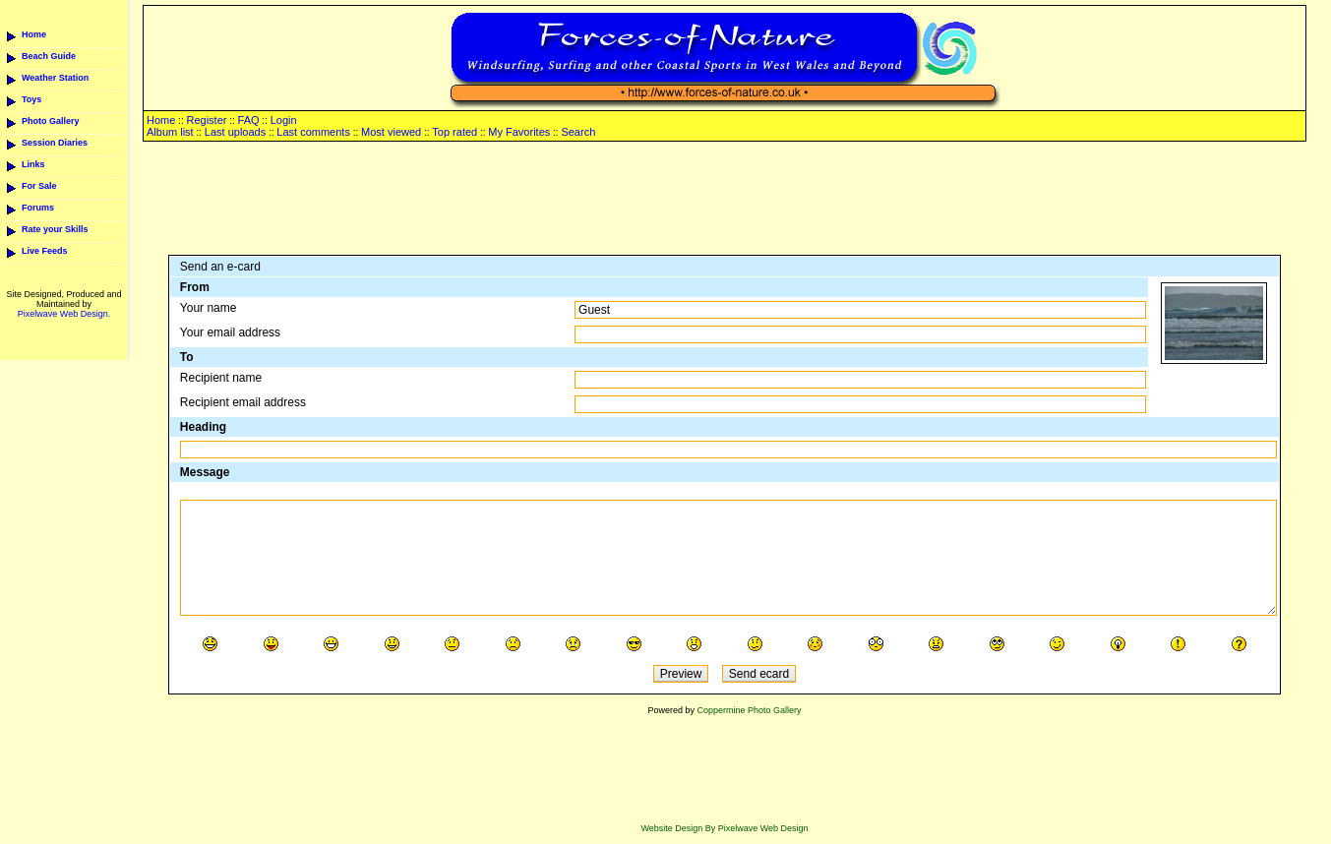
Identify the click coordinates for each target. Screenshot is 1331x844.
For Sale (39, 186)
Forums (38, 207)
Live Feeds (45, 251)
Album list (170, 132)
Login (284, 120)
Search (578, 132)
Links (33, 164)
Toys (31, 99)
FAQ (249, 120)
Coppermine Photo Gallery (748, 710)
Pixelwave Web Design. (64, 314)
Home (34, 34)
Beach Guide (49, 56)
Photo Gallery (51, 121)
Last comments (313, 132)
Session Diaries (55, 143)
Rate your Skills (55, 229)
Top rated (454, 132)
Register (206, 120)
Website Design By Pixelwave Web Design (724, 828)
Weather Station (55, 78)
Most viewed (391, 132)
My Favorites (519, 132)
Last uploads (235, 132)
